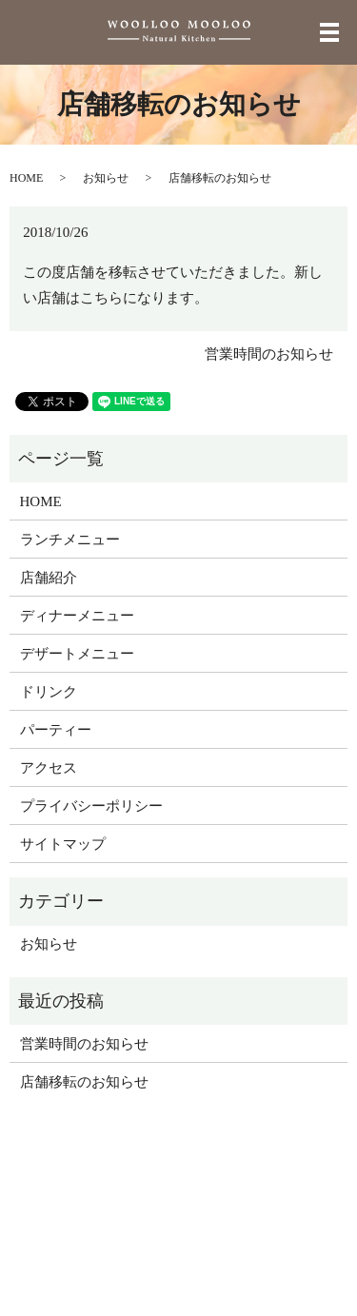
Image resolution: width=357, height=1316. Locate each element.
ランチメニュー (70, 539)
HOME (26, 178)
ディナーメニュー (77, 615)
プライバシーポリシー (91, 806)
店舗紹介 (48, 577)
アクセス (48, 768)
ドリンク (48, 691)
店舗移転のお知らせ (84, 1082)
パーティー (55, 729)
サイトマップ (63, 844)
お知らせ (106, 178)
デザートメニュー (77, 653)
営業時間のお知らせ (269, 354)
